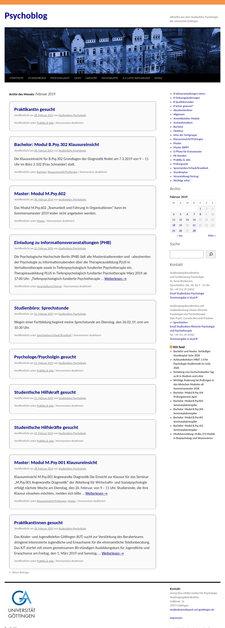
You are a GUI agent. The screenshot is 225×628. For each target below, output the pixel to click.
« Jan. (180, 235)
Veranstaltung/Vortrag (49, 286)
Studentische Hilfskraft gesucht (45, 392)
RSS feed (179, 347)
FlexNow (178, 130)
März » (212, 235)
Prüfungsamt (181, 164)
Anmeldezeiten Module (187, 118)
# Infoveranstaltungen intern (189, 93)
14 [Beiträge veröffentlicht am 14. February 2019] (194, 219)
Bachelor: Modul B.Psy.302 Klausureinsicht (56, 144)
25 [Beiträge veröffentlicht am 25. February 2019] (173, 230)
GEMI (77, 78)
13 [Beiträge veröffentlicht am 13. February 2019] (187, 219)
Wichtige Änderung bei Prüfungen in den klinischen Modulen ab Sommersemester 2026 (194, 384)
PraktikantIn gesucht (34, 109)
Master (41, 220)
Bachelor (41, 172)
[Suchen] (211, 254)
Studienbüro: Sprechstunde (41, 308)
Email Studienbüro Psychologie (187, 293)
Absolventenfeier (183, 110)
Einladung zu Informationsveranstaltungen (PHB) (62, 242)
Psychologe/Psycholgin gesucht (45, 357)
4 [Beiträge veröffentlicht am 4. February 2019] (173, 214)
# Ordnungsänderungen (187, 97)
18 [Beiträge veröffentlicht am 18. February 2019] (173, 225)
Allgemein (179, 114)
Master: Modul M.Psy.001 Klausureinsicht (55, 462)
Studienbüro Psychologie (72, 115)
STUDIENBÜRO (37, 78)
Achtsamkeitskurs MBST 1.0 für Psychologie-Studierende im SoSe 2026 (192, 363)
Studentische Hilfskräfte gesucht (46, 427)
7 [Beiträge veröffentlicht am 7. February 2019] (194, 214)
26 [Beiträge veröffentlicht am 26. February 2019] (180, 230)
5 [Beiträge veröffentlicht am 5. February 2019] (180, 214)
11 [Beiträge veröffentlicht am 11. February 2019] (173, 219)
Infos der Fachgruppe (185, 135)
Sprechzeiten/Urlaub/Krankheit (54, 335)
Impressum (176, 618)
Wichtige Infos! (182, 180)
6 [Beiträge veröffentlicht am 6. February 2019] (187, 214)
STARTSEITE (16, 78)
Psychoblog (26, 15)
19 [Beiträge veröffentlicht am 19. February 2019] (180, 225)
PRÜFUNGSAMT (60, 78)
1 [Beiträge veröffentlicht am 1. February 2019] (200, 208)
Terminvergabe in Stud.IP (184, 297)
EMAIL (158, 78)
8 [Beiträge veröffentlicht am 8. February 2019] (200, 214)
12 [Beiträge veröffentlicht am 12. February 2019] (180, 219)
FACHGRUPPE (110, 78)
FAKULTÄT (91, 78)
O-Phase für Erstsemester (188, 151)
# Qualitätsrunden (184, 102)
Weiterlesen (115, 278)
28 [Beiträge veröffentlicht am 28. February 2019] (194, 230)
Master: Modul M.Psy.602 (40, 194)
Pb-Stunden (180, 155)
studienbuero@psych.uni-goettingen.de (192, 609)
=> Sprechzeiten (179, 322)
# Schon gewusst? (183, 106)
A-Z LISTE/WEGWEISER (136, 78)
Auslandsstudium (183, 122)
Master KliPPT (181, 147)
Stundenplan (181, 172)
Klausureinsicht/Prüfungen (62, 172)
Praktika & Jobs (45, 122)
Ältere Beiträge (19, 572)
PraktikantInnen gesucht (38, 523)
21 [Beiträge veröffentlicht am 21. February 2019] (194, 225)
